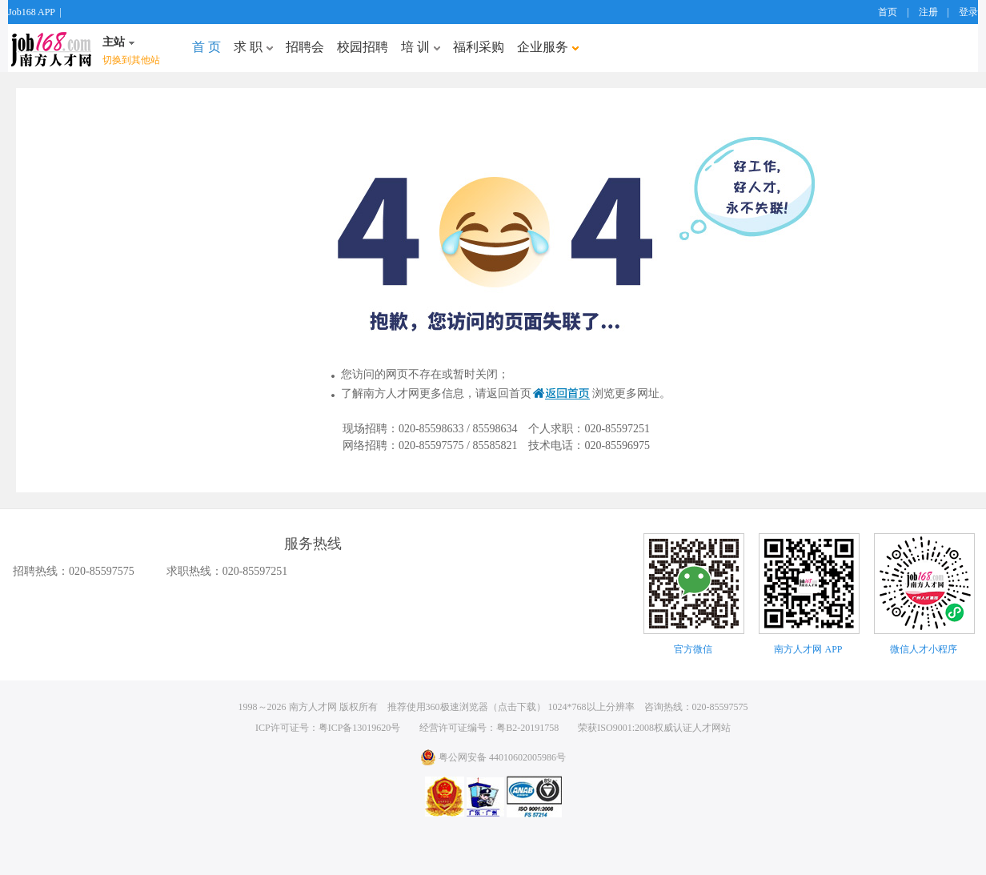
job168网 (51, 48)
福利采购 (478, 47)
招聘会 (305, 47)
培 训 (420, 47)
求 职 (253, 47)
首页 (887, 12)
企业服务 (548, 47)
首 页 (206, 47)
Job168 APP (31, 12)
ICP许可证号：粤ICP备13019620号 (327, 727)
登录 (968, 12)
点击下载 (517, 706)
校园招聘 (362, 47)
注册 (928, 12)
